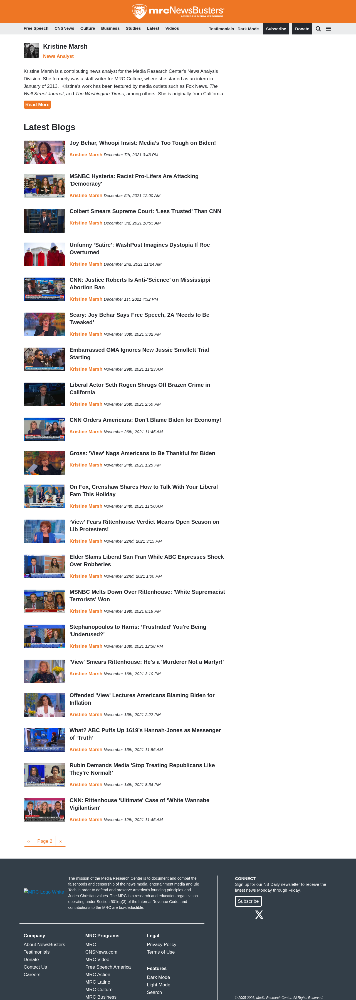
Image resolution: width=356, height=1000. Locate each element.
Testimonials (221, 28)
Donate (302, 28)
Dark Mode (248, 28)
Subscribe (276, 28)
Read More (37, 104)
